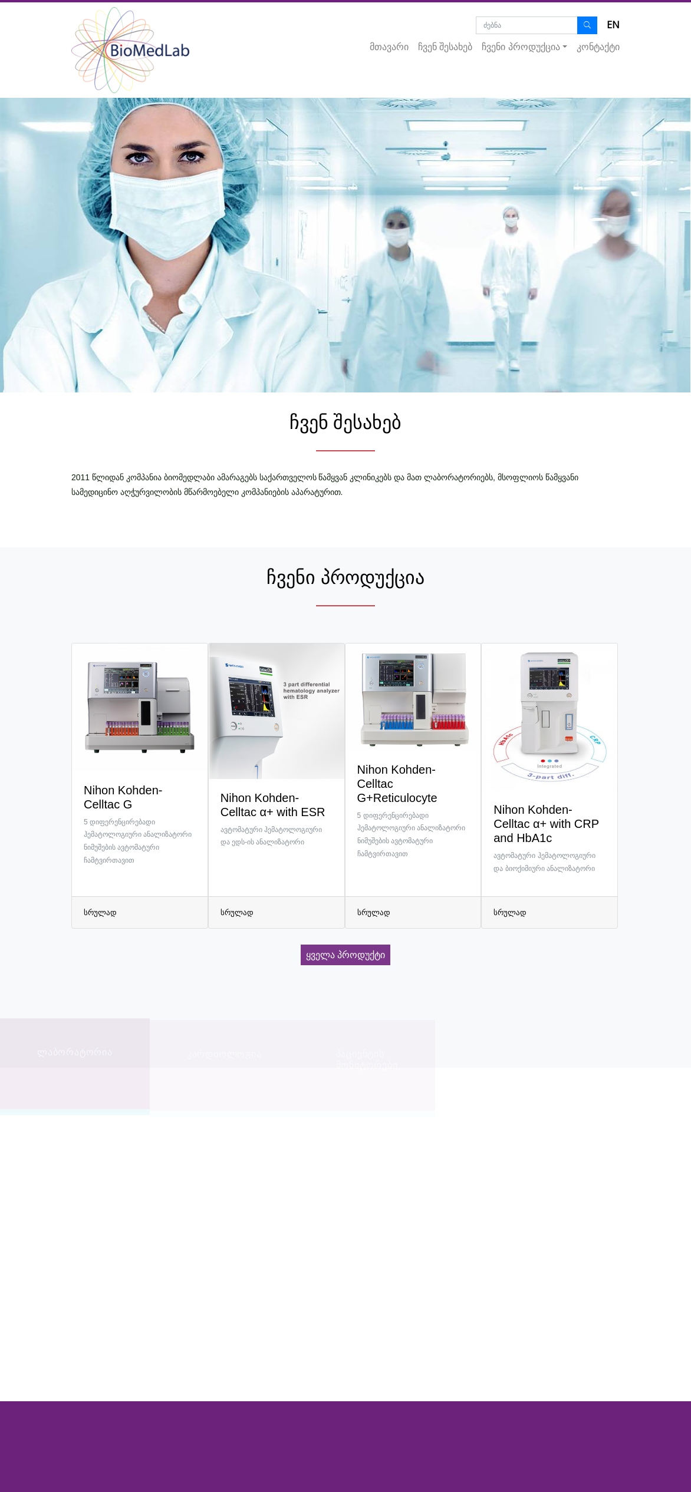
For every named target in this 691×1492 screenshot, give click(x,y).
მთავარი (389, 47)
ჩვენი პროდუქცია (521, 47)
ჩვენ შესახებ (445, 47)
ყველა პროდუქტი (345, 955)
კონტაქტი (598, 47)
